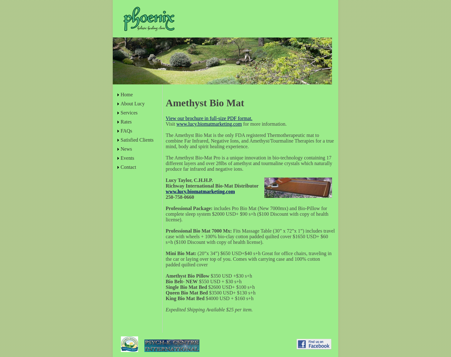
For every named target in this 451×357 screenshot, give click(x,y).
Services (129, 112)
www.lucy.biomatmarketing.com (209, 124)
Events (127, 158)
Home (127, 94)
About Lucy (133, 103)
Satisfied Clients (137, 140)
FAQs (126, 130)
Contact (128, 167)
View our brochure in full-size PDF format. (209, 118)
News (126, 149)
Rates (126, 121)
